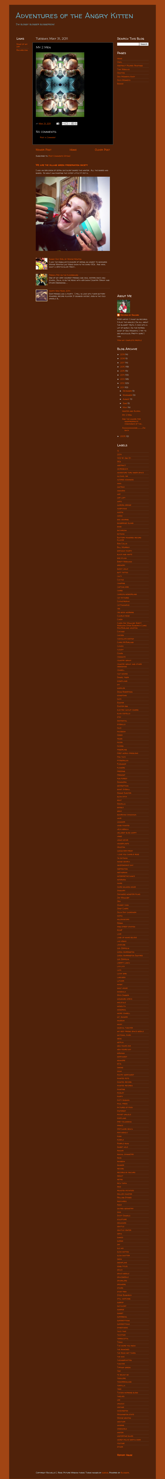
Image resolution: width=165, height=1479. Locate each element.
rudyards (121, 1201)
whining (120, 1425)
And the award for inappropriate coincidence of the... (132, 421)
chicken (120, 635)
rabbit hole (122, 1147)
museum (121, 1020)
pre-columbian (124, 1121)
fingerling (122, 749)
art (119, 494)
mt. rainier (122, 1017)
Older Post (102, 150)
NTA (119, 1064)
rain (119, 1157)
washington (122, 1410)
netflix (120, 1042)
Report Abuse (124, 1455)
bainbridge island (125, 523)
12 (118, 450)
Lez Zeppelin (123, 959)
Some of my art (22, 45)
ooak (119, 1071)
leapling (121, 944)
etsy (119, 717)
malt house (122, 988)
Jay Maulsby (123, 897)
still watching (123, 1298)
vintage (120, 1407)
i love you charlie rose (128, 854)
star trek (121, 1291)
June (125, 403)
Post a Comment (48, 137)
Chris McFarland (125, 642)
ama (119, 483)
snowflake (122, 1262)
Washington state (125, 1414)
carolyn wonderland (127, 594)
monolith (121, 1006)
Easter (120, 702)
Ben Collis (122, 543)
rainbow (121, 1161)
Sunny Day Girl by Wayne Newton (65, 259)
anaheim (121, 490)
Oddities (121, 72)
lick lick (121, 966)
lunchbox (121, 977)
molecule (121, 1002)
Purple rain (123, 1143)
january (121, 890)
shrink (120, 1241)
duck (119, 699)
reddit (120, 1176)
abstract (121, 465)
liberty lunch (123, 962)
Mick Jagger (123, 995)
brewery (121, 565)
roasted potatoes (125, 1190)
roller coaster (124, 1194)
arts (119, 501)
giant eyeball (123, 789)
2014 (122, 375)
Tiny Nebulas (123, 69)
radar (120, 1150)
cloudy (120, 649)
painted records (125, 1085)
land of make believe (127, 937)
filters (120, 746)
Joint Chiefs (122, 908)
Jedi (119, 901)
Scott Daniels (123, 1215)
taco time (121, 1331)
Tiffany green (124, 1367)
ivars (119, 883)
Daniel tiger (123, 677)
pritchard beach (125, 1129)
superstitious (123, 1324)
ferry (120, 735)
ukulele (120, 1403)
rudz (119, 1204)
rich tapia (122, 1183)
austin (120, 512)
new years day (124, 1049)
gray (119, 811)
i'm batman (122, 858)
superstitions (123, 1320)
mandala (121, 991)
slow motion (123, 1251)
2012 (122, 383)
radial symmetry (125, 1154)
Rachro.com (22, 50)
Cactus (120, 579)
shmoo (120, 1237)
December (127, 391)
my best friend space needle (130, 1031)
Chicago (121, 631)
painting (121, 1089)
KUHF (119, 930)
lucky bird (122, 973)
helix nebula (123, 829)
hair (119, 818)
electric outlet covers (127, 710)
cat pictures (123, 597)
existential (122, 720)
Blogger (125, 1472)
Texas (119, 1342)
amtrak (121, 487)
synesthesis (122, 1327)
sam (119, 1212)
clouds (120, 646)
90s (119, 461)
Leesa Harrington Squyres (130, 955)
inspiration (122, 868)
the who (121, 1356)
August (126, 399)
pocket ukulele (124, 1114)
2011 (122, 387)
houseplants (123, 843)
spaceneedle (123, 1277)
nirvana (121, 1053)
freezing (121, 771)
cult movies (122, 673)
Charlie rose (123, 615)
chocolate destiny (125, 638)
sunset (120, 1313)
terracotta (122, 1338)
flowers (121, 767)
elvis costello (123, 713)
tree (119, 1389)
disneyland (122, 681)
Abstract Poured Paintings (130, 65)
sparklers (122, 1280)
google (120, 807)
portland (121, 1118)
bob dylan (121, 558)
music (119, 1024)
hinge (119, 836)
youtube (121, 1443)
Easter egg (122, 706)
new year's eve (124, 1045)
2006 (123, 436)
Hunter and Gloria (131, 411)
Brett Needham (124, 561)
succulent (121, 1306)
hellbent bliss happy (127, 832)
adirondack (122, 468)
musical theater (125, 1027)
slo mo (120, 1248)
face (119, 728)
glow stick (122, 796)
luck (119, 970)
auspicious (122, 508)
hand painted (123, 825)
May (125, 407)
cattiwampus (123, 605)
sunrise (120, 1309)
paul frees (122, 1103)
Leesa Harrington (125, 952)
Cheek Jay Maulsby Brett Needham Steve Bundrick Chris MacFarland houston (131, 625)
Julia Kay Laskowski (126, 912)
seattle (120, 1226)
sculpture (122, 1219)
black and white (124, 554)
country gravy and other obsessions (129, 665)
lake (119, 933)
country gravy (124, 660)
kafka (120, 915)
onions (120, 1067)
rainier (120, 1165)
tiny (119, 1371)
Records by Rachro (129, 315)
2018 (123, 358)
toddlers (121, 1378)
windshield (122, 1428)
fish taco (121, 756)
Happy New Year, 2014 (59, 290)
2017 (122, 362)
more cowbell (123, 1013)
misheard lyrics (124, 999)
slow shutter (123, 1255)
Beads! (120, 83)
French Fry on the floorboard (63, 275)
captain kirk (123, 587)
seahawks (121, 1222)
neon (119, 1038)
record (120, 1168)
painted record (124, 1082)
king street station (126, 926)
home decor (122, 840)
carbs (120, 590)
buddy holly (122, 568)
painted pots (123, 1078)
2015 (122, 371)
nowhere (121, 1060)
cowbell (121, 670)
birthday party (124, 550)
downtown (122, 695)
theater (121, 1363)
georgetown (122, 785)
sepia (119, 1233)
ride (119, 1186)
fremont (121, 775)
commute (121, 656)
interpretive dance (126, 876)
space (119, 1269)
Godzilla (121, 803)
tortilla (121, 1385)
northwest (122, 1056)
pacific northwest (125, 1074)
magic (120, 984)
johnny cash (123, 905)
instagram (122, 872)
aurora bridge (124, 505)
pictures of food (125, 1107)
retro (120, 1179)
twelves (120, 1396)
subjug (105, 1472)
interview (121, 879)
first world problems (127, 753)
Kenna (120, 923)
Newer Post (43, 150)
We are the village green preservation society (62, 165)
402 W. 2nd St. (124, 458)
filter (119, 742)
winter (120, 1432)
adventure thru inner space (130, 472)
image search (123, 861)
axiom (119, 515)
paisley (120, 1092)
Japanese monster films (128, 894)
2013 (122, 379)
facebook (121, 731)
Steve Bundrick (124, 1295)
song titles (122, 1266)
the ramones (123, 1349)
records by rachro (126, 1172)
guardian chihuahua (126, 814)
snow (119, 1259)
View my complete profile (129, 340)
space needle (123, 1273)
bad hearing (123, 519)
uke (118, 1399)
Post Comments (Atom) (59, 156)
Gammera (122, 782)
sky (118, 1244)
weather (121, 1421)
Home (73, 150)
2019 (122, 354)
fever (119, 738)
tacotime (121, 1334)
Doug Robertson (124, 691)
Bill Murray (123, 547)
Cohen (120, 653)
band (119, 526)
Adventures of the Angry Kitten (74, 15)
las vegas (121, 941)
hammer (121, 822)
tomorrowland (124, 1381)
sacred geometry (125, 1208)
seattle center (124, 1230)
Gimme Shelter (124, 793)
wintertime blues (125, 1436)
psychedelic (122, 1132)
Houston (121, 847)
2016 (123, 366)
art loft (121, 497)
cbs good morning (125, 612)
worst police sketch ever (129, 1439)
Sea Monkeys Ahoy (126, 76)
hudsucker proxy (125, 850)
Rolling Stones (124, 1197)
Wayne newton (124, 1418)
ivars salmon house (126, 887)
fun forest (122, 778)
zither (120, 1446)
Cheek (119, 619)
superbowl (122, 1316)
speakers (121, 1284)
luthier (120, 980)
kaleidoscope (123, 919)
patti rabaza (123, 1100)
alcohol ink (122, 476)
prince (120, 1125)
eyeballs (121, 724)
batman (120, 533)
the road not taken (126, 1353)
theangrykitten (124, 1360)
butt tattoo (122, 572)
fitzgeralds (122, 760)
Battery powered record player (129, 538)
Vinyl (119, 62)
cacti (119, 576)
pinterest (121, 1110)
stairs (120, 1288)
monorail (121, 1009)
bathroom (122, 530)
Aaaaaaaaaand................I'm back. (133, 429)
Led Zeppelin (123, 948)
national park (124, 1035)
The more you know (126, 1345)
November (128, 395)
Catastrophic (123, 601)
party (120, 1096)
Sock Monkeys (123, 80)
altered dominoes (125, 479)
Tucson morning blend (127, 1392)
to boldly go (123, 1374)
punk (119, 1136)
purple (120, 1139)
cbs (118, 608)
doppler (121, 688)
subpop (120, 1302)
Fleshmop (121, 764)
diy (118, 684)
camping (121, 583)
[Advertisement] (133, 138)
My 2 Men (127, 415)
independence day (125, 865)
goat (119, 800)
